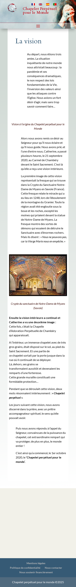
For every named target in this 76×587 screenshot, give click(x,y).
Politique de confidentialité (25, 567)
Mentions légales (36, 563)
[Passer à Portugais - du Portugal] (55, 5)
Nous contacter (53, 567)
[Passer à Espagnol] (47, 5)
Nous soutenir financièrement (36, 572)
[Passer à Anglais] (40, 5)
